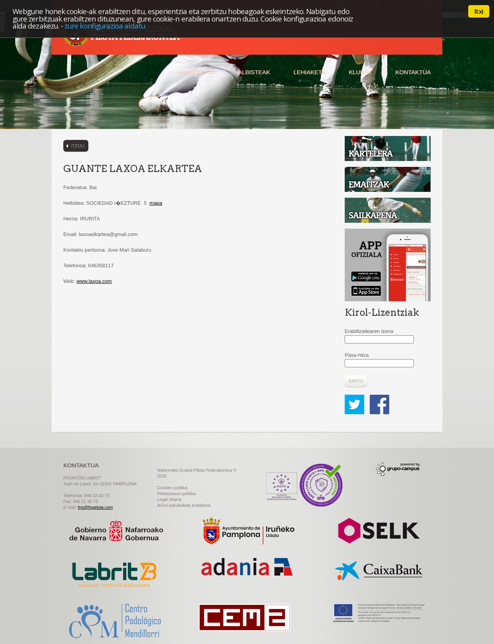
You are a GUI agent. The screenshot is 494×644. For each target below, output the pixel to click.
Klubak (360, 72)
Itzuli (77, 145)
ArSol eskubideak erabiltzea (183, 505)
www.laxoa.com (94, 281)
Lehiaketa (309, 72)
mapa (155, 203)
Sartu (356, 381)
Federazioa (196, 72)
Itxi (478, 11)
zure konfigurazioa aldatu (104, 25)
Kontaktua (413, 72)
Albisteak (254, 72)
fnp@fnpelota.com (95, 507)
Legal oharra (169, 499)
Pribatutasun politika (176, 493)
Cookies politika (172, 487)
